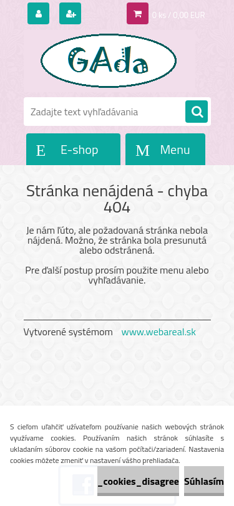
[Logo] (109, 61)
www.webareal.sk (158, 331)
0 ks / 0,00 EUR (178, 15)
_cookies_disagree (138, 481)
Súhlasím (204, 481)
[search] (196, 112)
